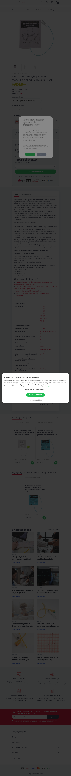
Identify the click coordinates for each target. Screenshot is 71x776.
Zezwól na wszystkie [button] (35, 394)
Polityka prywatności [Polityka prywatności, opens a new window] (49, 386)
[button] (35, 390)
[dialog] (35, 388)
